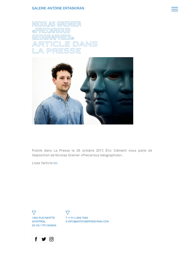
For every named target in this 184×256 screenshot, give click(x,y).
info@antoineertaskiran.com (88, 221)
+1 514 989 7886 (78, 217)
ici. (55, 163)
